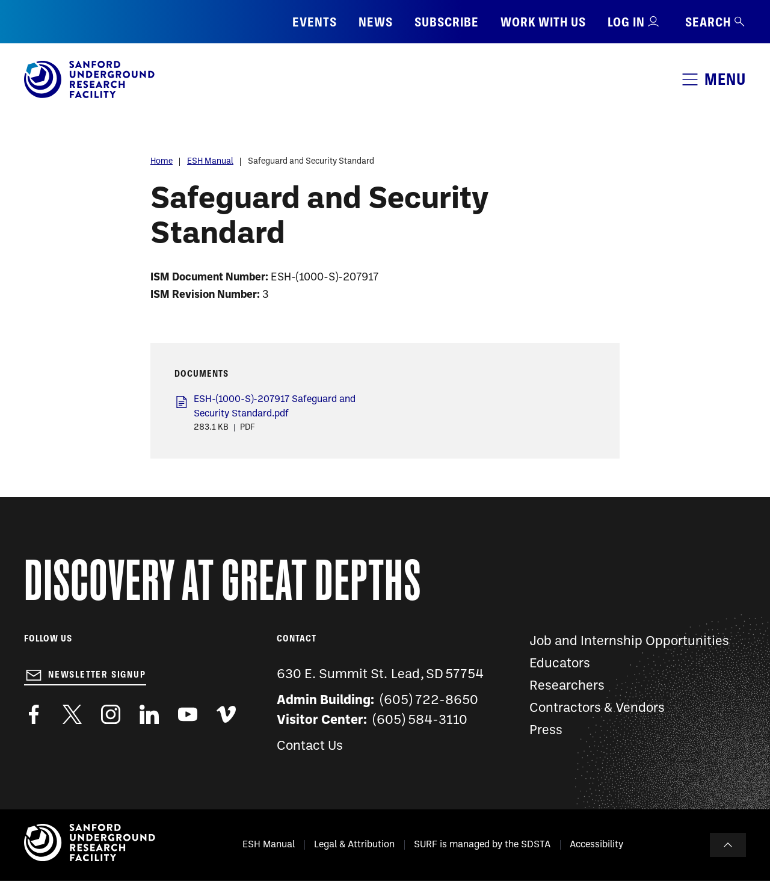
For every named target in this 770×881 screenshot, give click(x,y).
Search (715, 21)
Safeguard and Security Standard (311, 161)
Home (161, 161)
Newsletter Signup (97, 674)
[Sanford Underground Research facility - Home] (89, 95)
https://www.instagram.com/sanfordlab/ (110, 714)
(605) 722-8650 (429, 701)
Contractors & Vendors (597, 709)
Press (545, 731)
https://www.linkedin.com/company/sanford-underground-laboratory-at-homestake (149, 714)
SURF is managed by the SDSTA (482, 845)
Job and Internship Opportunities (629, 642)
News (376, 21)
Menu (725, 79)
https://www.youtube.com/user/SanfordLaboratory (187, 714)
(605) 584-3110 (420, 721)
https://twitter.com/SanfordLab (72, 714)
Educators (559, 664)
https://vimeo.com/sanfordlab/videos (226, 714)
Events (314, 21)
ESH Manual (210, 161)
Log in (626, 21)
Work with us (543, 21)
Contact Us (310, 746)
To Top (728, 845)
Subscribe (446, 21)
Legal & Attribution (354, 845)
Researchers (567, 686)
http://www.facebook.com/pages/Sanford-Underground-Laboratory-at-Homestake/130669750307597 (33, 714)
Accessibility (596, 845)
